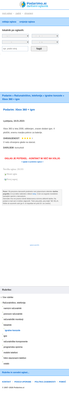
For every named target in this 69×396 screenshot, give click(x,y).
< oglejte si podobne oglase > (32, 162)
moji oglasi (7, 13)
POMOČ (62, 382)
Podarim (7, 95)
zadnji (18, 13)
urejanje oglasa (27, 22)
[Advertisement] (34, 73)
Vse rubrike (7, 297)
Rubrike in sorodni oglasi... (15, 372)
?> (45, 36)
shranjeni (28, 13)
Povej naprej (12, 179)
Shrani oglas (12, 174)
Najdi (39, 48)
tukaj (34, 194)
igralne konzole (53, 95)
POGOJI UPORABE (22, 382)
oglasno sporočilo (34, 245)
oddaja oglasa (9, 22)
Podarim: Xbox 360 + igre (19, 109)
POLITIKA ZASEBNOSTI (45, 382)
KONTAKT (6, 382)
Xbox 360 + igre (11, 99)
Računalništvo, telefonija (28, 95)
